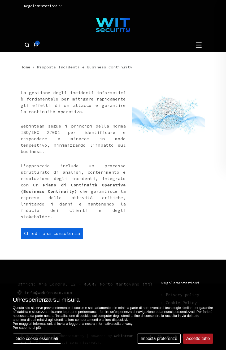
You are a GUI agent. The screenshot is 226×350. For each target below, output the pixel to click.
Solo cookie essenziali (37, 338)
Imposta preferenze (159, 338)
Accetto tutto (198, 338)
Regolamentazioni (43, 6)
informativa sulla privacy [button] (114, 324)
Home (25, 67)
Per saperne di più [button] (27, 328)
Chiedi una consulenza (52, 233)
